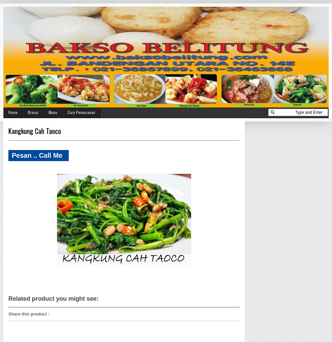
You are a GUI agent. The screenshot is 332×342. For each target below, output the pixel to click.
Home (13, 112)
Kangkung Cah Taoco (34, 131)
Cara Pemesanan (81, 112)
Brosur (33, 112)
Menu (53, 112)
